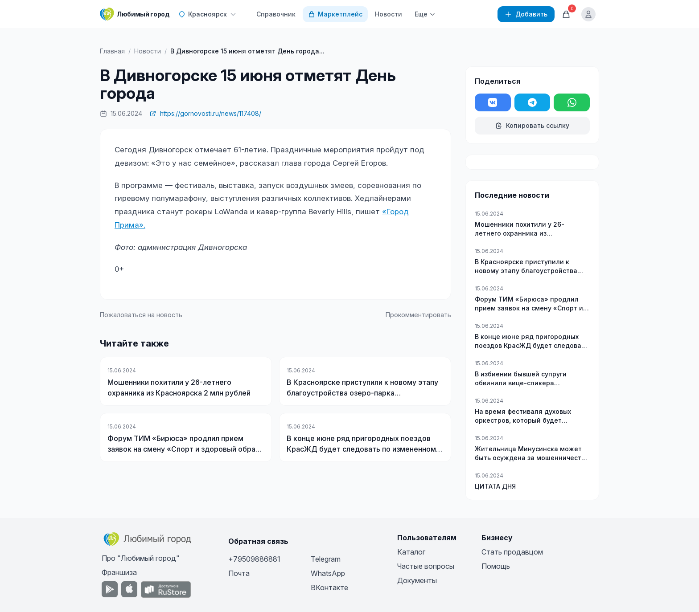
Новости (388, 14)
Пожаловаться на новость (141, 314)
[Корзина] (566, 14)
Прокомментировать (418, 314)
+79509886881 (254, 559)
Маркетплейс (335, 14)
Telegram (326, 559)
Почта (239, 573)
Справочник (276, 14)
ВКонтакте (329, 587)
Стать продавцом (512, 551)
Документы (417, 580)
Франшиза (119, 572)
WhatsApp (328, 573)
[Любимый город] (134, 14)
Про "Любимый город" (141, 558)
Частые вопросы (425, 566)
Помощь (495, 566)
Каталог (411, 551)
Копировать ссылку (532, 125)
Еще (425, 14)
